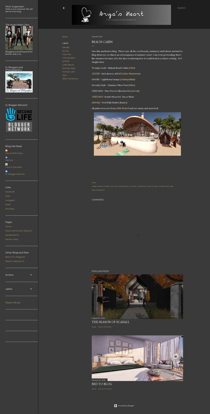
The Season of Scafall (111, 322)
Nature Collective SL (15, 261)
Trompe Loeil (68, 72)
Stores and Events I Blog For (18, 231)
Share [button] (65, 37)
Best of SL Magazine (15, 257)
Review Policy (11, 239)
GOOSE (66, 61)
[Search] (181, 8)
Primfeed (9, 209)
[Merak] (65, 47)
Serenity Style (68, 68)
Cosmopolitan (68, 58)
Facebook (10, 192)
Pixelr (7, 204)
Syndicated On (12, 235)
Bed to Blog (102, 384)
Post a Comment (105, 327)
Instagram (10, 200)
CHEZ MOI (97, 96)
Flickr (7, 196)
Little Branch (68, 65)
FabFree (9, 160)
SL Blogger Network (15, 174)
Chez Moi (66, 54)
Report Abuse (12, 302)
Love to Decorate (13, 167)
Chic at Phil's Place (14, 153)
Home (8, 226)
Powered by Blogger (124, 405)
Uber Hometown (70, 79)
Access (65, 51)
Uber (64, 75)
